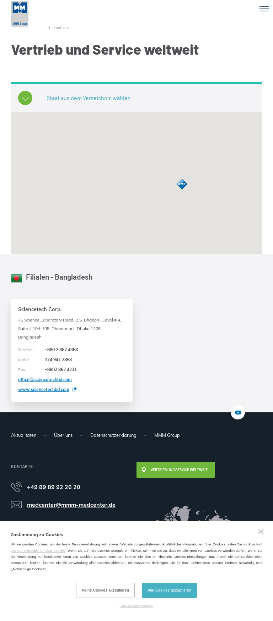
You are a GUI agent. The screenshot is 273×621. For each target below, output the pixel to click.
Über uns (63, 435)
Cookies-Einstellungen (136, 606)
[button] (182, 183)
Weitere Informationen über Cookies (38, 551)
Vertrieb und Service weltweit (179, 470)
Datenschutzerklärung (113, 435)
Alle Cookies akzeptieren (169, 590)
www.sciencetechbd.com (43, 389)
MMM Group (167, 435)
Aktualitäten (23, 435)
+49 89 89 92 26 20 (53, 486)
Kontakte (61, 28)
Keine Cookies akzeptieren (105, 590)
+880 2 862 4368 (48, 350)
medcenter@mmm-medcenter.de (71, 504)
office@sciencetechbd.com (45, 379)
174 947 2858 (45, 360)
